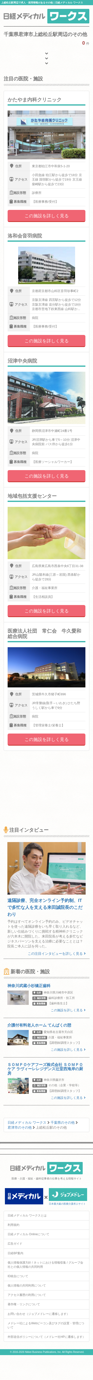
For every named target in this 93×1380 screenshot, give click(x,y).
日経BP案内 (15, 1253)
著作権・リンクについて (24, 1304)
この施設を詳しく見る (47, 215)
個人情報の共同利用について (27, 1285)
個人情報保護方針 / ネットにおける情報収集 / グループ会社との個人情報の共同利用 (45, 1265)
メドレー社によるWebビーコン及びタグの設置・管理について (46, 1325)
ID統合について (18, 1276)
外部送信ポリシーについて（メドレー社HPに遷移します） (46, 1337)
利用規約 (13, 1225)
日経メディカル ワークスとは (27, 1215)
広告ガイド (15, 1243)
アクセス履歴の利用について (27, 1295)
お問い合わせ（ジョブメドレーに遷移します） (38, 1314)
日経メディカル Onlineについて (28, 1234)
